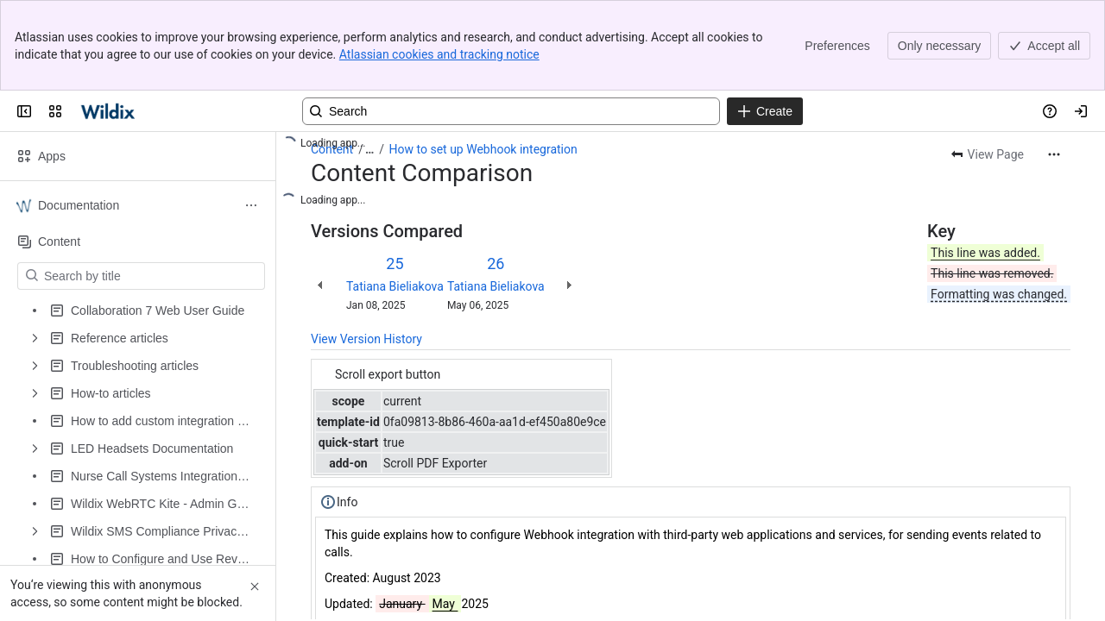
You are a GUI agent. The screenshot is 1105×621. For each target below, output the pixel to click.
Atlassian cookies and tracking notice (439, 54)
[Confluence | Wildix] (109, 111)
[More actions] (1054, 154)
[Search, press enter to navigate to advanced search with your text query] (511, 111)
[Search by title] (151, 276)
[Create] (765, 111)
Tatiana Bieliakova (395, 286)
